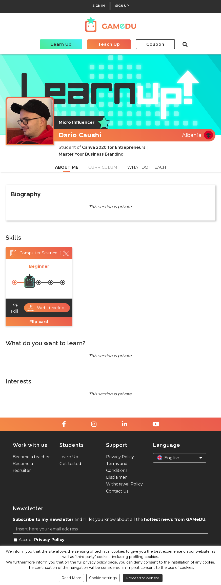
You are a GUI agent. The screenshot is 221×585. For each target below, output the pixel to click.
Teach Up (109, 44)
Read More (71, 578)
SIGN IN (98, 5)
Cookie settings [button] (103, 578)
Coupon (155, 44)
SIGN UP (122, 5)
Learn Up (61, 44)
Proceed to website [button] (142, 578)
